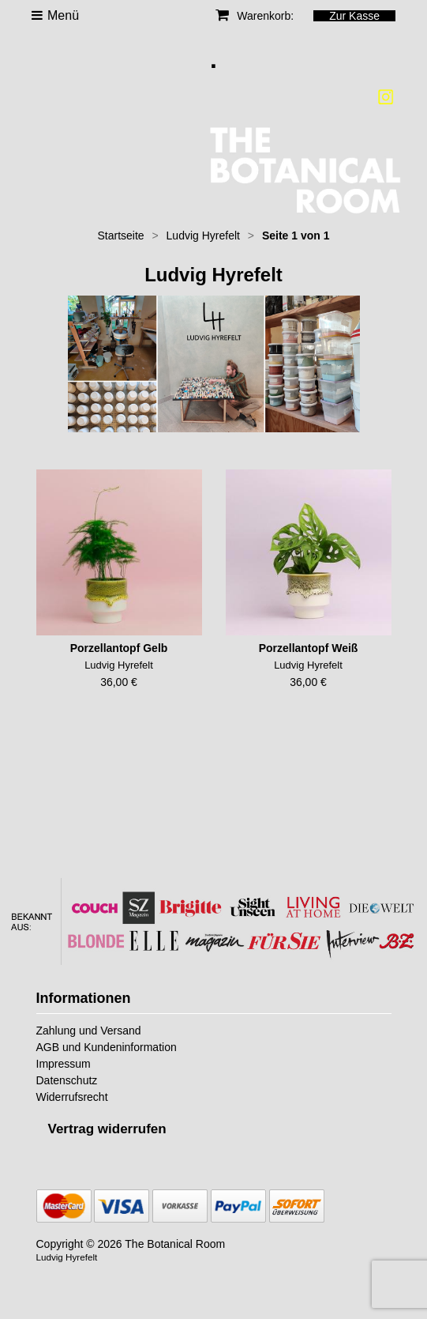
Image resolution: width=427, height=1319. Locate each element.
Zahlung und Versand (88, 1030)
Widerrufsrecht (72, 1097)
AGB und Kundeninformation (106, 1047)
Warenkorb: (254, 15)
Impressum (63, 1063)
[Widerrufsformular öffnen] (107, 1128)
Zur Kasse (354, 15)
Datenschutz (67, 1080)
